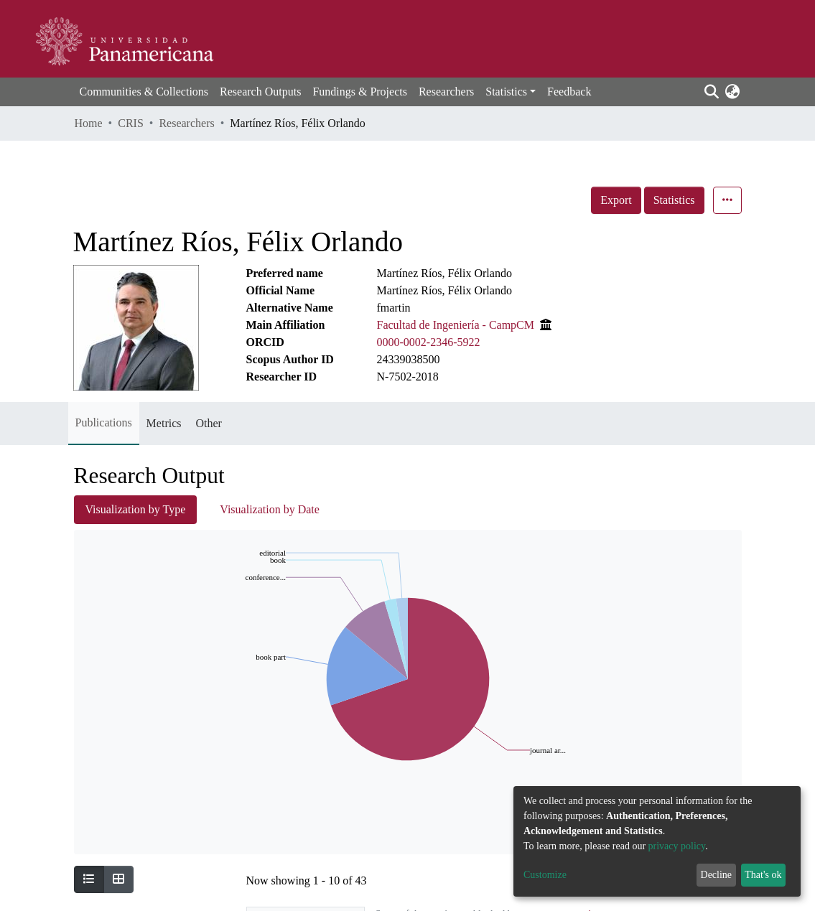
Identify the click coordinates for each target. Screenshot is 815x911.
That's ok (763, 874)
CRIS (131, 123)
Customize (545, 874)
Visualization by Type (135, 509)
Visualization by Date (270, 509)
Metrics (164, 423)
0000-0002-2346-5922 (428, 342)
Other (208, 423)
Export (616, 200)
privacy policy (677, 846)
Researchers (446, 91)
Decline (716, 874)
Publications (103, 422)
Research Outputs (260, 91)
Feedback (569, 91)
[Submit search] (712, 92)
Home (89, 123)
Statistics (674, 200)
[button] (733, 92)
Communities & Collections (144, 91)
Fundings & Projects (359, 91)
